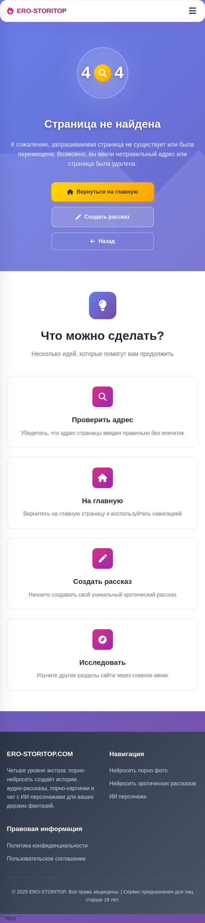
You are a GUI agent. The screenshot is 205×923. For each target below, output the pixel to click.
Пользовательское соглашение (46, 859)
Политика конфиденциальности (47, 846)
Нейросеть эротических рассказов (153, 783)
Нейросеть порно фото (139, 770)
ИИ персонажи (128, 796)
